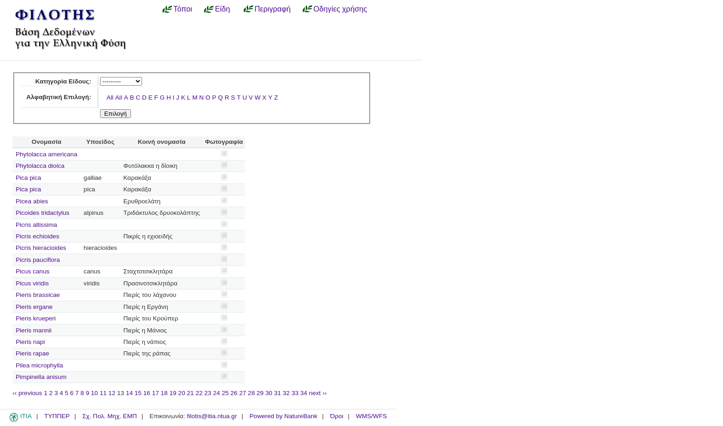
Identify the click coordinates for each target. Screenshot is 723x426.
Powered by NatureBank (283, 416)
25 (225, 393)
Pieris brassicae (38, 294)
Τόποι (182, 9)
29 (260, 393)
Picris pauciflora (38, 259)
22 (199, 393)
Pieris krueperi (36, 318)
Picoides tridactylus (42, 212)
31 (277, 393)
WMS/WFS (371, 416)
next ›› (318, 393)
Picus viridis (32, 283)
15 (138, 393)
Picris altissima (36, 224)
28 (251, 393)
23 (207, 393)
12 (111, 393)
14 (129, 393)
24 (216, 393)
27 (242, 393)
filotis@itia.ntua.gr (212, 416)
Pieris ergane (34, 306)
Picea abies (32, 201)
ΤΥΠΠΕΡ (57, 416)
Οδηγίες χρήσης (340, 9)
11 (103, 393)
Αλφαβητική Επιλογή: (58, 97)
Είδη (222, 9)
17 (155, 393)
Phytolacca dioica (40, 165)
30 (268, 393)
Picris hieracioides (41, 247)
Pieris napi (30, 341)
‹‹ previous (27, 393)
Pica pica (28, 177)
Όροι (337, 416)
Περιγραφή (272, 9)
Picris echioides (37, 236)
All (110, 97)
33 (294, 393)
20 (181, 393)
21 (190, 393)
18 (164, 393)
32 (286, 393)
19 (172, 393)
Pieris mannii (34, 330)
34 (303, 393)
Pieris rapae (32, 353)
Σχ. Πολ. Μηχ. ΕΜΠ (109, 416)
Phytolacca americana (46, 154)
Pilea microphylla (39, 365)
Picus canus (32, 271)
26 (234, 393)
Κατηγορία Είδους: (63, 81)
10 (94, 393)
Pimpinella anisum (41, 376)
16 (146, 393)
